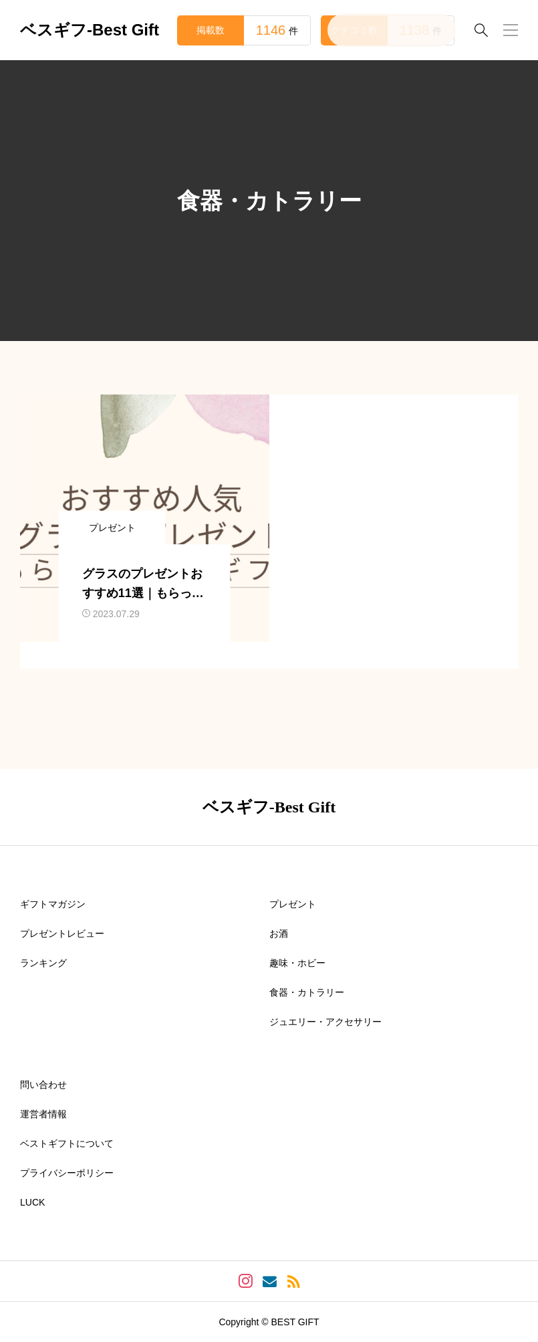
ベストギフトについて (67, 1143)
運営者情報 (43, 1114)
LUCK (32, 1202)
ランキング (43, 963)
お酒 (278, 933)
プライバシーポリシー (67, 1172)
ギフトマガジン (53, 904)
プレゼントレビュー (62, 933)
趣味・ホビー (297, 963)
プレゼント (292, 904)
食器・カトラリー (306, 992)
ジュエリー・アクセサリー (325, 1021)
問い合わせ (43, 1084)
